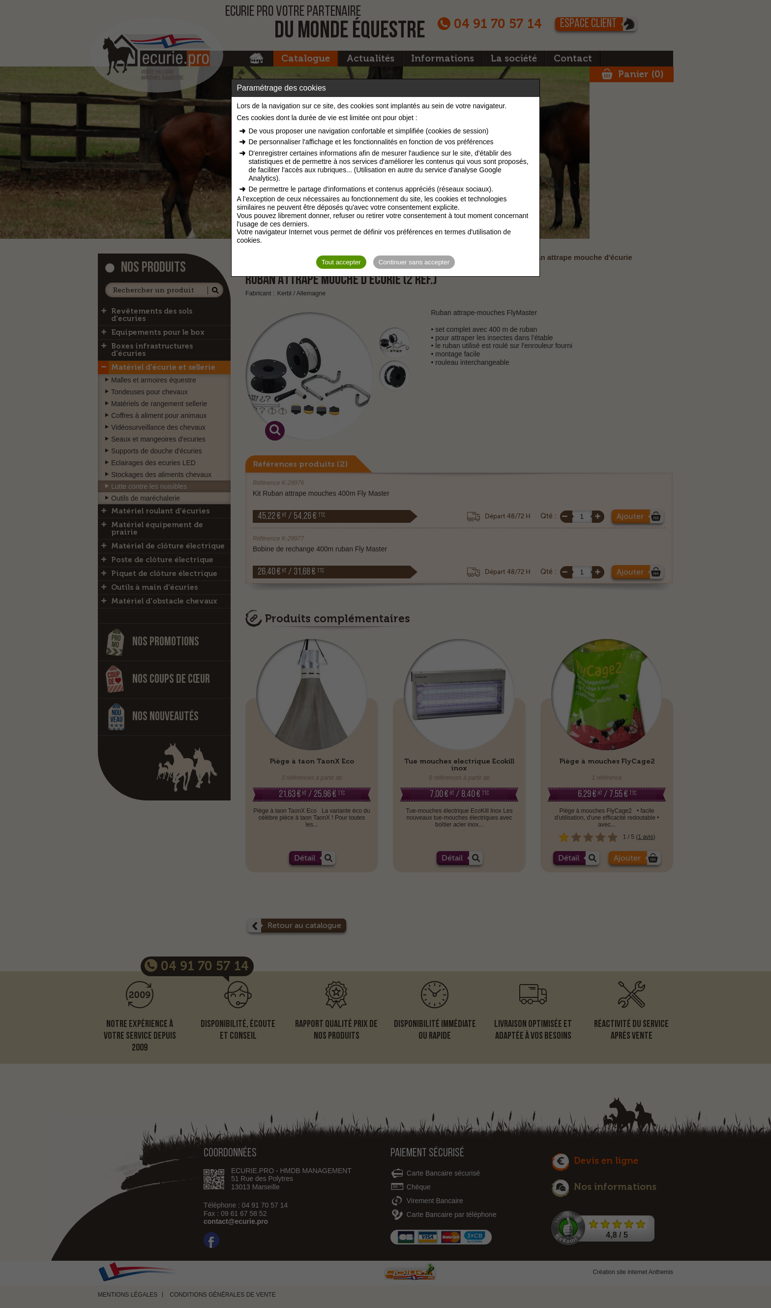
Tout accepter (341, 262)
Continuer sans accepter (414, 262)
